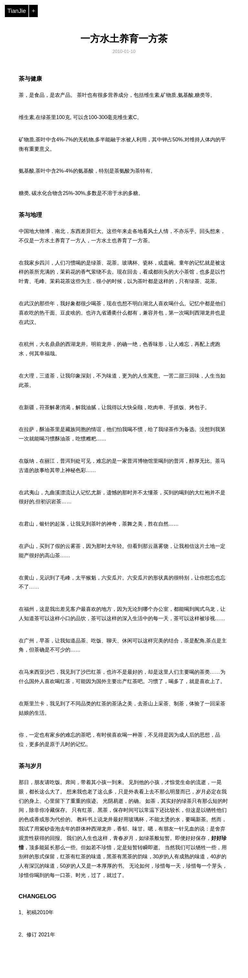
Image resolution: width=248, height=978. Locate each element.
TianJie (16, 11)
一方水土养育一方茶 (124, 38)
